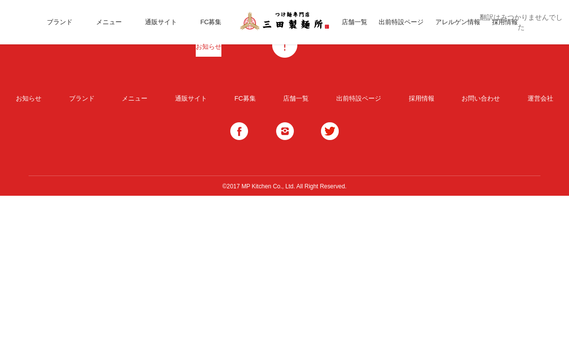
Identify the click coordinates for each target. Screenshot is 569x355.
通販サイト (161, 22)
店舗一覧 (354, 22)
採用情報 (421, 98)
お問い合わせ (481, 98)
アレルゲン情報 (457, 22)
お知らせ (208, 46)
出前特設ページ (401, 22)
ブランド (59, 22)
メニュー (109, 22)
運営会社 (540, 98)
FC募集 (210, 22)
